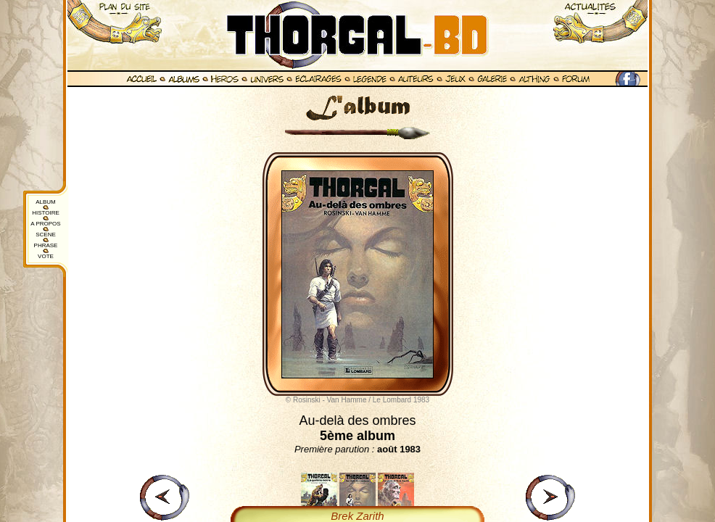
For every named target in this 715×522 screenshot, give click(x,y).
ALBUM (46, 202)
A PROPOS (45, 223)
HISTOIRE (45, 213)
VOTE (46, 256)
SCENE (46, 234)
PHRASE (46, 245)
